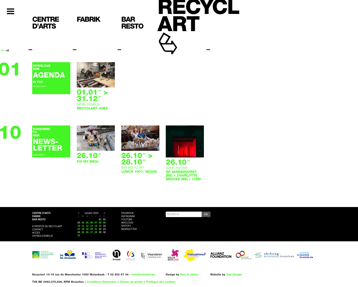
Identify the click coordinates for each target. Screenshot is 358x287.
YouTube (126, 219)
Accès (36, 232)
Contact (37, 229)
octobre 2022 (92, 213)
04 (83, 222)
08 (100, 222)
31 (78, 235)
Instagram (128, 216)
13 (91, 226)
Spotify (126, 226)
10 (78, 226)
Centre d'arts (41, 213)
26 (87, 232)
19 (87, 229)
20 (91, 229)
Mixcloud (127, 222)
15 (100, 226)
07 (96, 222)
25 (83, 232)
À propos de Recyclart (47, 226)
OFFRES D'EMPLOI (42, 236)
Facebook (127, 213)
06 (91, 222)
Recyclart (178, 36)
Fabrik (36, 216)
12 (87, 226)
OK (206, 214)
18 (83, 229)
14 (96, 226)
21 (96, 229)
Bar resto (39, 219)
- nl (7, 50)
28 (96, 232)
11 (83, 226)
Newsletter (129, 229)
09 (104, 222)
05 (87, 222)
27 (91, 232)
